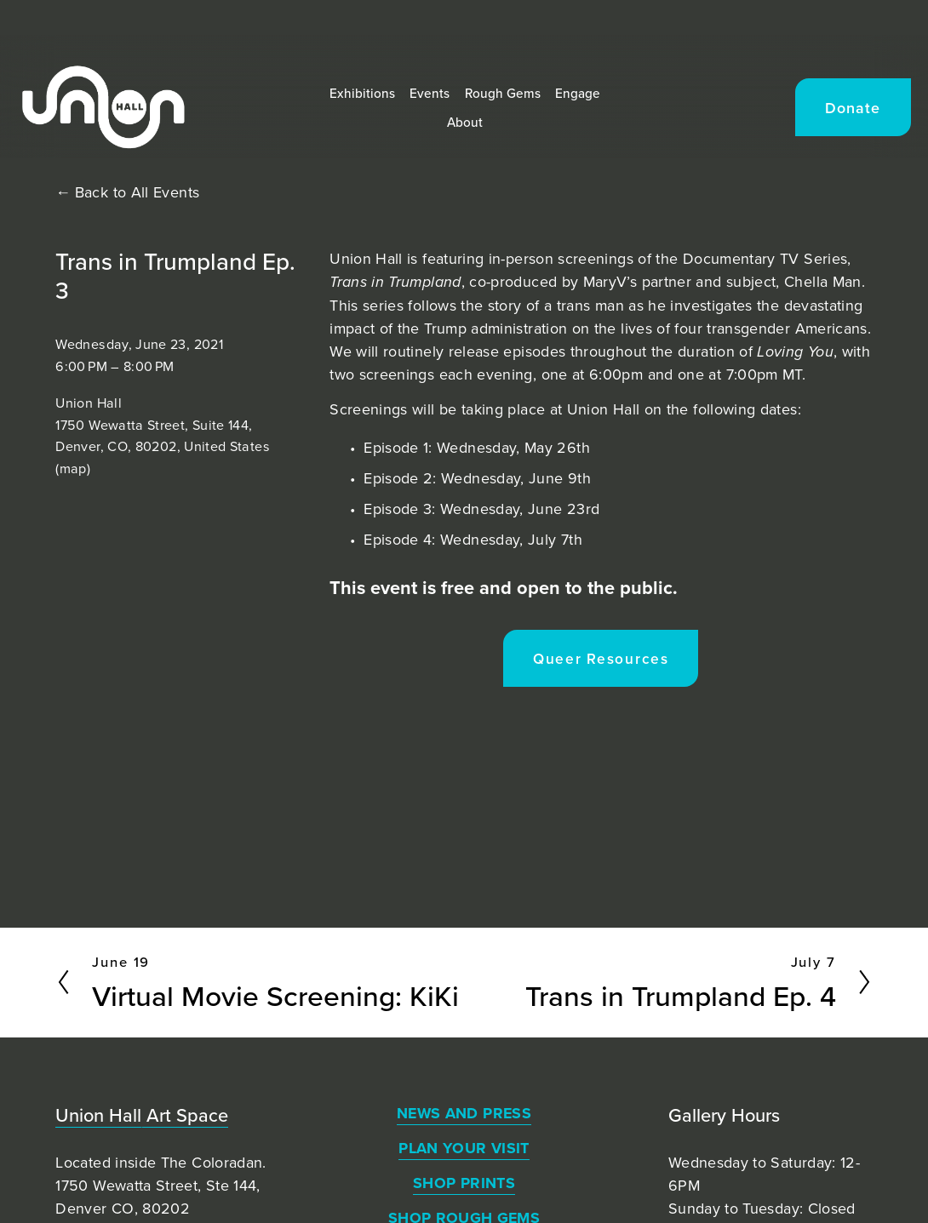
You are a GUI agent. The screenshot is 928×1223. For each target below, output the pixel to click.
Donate (814, 125)
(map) (72, 468)
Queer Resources (601, 658)
